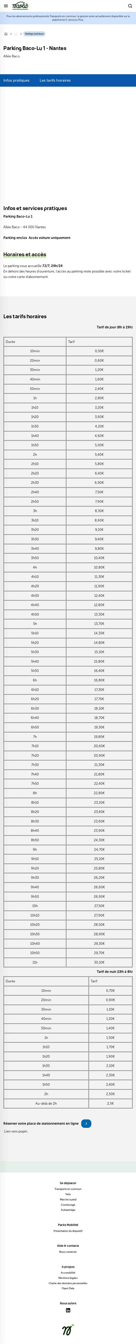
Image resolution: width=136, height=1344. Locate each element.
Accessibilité (68, 1272)
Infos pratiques (16, 80)
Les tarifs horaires (55, 80)
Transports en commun (68, 1189)
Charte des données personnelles (68, 1283)
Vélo (68, 1194)
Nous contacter (68, 1251)
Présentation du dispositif (68, 1230)
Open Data (68, 1288)
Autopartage (68, 1209)
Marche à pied (68, 1199)
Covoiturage (68, 1204)
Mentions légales (68, 1278)
